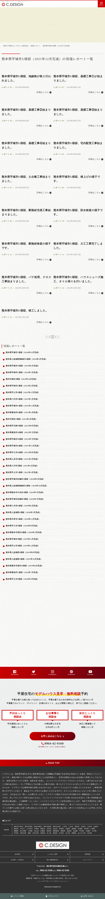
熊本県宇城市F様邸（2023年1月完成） (22, 386)
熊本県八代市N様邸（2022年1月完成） (22, 399)
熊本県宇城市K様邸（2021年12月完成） (23, 446)
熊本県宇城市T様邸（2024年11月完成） (23, 352)
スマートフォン (21, 890)
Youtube (90, 674)
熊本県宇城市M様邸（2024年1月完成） (23, 366)
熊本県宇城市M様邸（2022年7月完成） (23, 439)
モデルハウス (52, 896)
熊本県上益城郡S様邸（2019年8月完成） (23, 552)
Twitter (33, 674)
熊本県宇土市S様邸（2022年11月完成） (23, 392)
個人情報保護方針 (52, 859)
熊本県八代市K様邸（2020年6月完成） (22, 506)
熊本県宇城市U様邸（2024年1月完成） (22, 372)
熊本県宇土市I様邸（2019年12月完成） (23, 546)
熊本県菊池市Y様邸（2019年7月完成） (22, 572)
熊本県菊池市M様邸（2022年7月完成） (23, 432)
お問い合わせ (87, 896)
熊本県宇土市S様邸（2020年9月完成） (22, 526)
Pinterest (71, 674)
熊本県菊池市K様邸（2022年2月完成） (22, 412)
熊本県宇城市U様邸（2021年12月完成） (23, 406)
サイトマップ (87, 859)
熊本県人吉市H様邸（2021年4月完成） (22, 459)
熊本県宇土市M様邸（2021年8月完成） (23, 452)
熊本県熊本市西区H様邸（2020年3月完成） (24, 532)
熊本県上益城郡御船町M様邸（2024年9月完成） (26, 359)
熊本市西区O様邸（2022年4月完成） (21, 419)
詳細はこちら (44, 92)
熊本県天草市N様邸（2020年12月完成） (23, 519)
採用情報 (87, 854)
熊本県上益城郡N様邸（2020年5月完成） (23, 512)
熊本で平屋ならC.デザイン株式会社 (50, 881)
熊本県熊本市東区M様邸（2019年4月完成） (24, 566)
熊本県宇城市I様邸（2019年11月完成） (22, 539)
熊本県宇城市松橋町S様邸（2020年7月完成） (25, 499)
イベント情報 (17, 896)
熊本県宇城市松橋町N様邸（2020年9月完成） (25, 479)
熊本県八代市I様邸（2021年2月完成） (22, 466)
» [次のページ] (58, 337)
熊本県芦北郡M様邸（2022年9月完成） (23, 426)
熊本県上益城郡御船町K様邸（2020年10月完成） (27, 486)
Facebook (14, 674)
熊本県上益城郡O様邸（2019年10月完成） (24, 559)
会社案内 (17, 854)
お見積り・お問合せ (17, 859)
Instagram (52, 674)
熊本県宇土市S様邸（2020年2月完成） (22, 579)
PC (30, 890)
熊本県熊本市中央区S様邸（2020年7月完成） (25, 492)
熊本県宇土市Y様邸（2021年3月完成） (22, 472)
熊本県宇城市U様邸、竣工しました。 (25, 310)
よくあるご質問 (52, 854)
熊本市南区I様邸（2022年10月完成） (22, 379)
